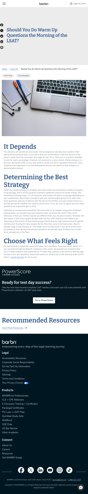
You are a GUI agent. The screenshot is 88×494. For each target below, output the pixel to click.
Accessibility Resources (14, 358)
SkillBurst (7, 420)
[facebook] (19, 471)
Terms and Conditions (13, 378)
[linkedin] (39, 471)
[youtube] (48, 471)
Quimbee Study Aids (12, 416)
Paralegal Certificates (13, 408)
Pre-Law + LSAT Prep (13, 412)
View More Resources (15, 327)
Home (4, 69)
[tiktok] (68, 471)
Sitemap (6, 374)
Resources (7, 453)
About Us (7, 445)
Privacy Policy (9, 370)
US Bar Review (10, 428)
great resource (17, 257)
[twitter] (29, 471)
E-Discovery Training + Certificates (20, 403)
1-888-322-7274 (74, 480)
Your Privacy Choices (12, 382)
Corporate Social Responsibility (18, 362)
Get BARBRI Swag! (12, 457)
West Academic (10, 432)
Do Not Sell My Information (16, 366)
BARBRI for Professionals (15, 395)
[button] (4, 3)
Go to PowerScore (44, 300)
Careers (6, 449)
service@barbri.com (59, 480)
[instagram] (58, 471)
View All (14, 69)
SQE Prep (7, 424)
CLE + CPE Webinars (13, 399)
